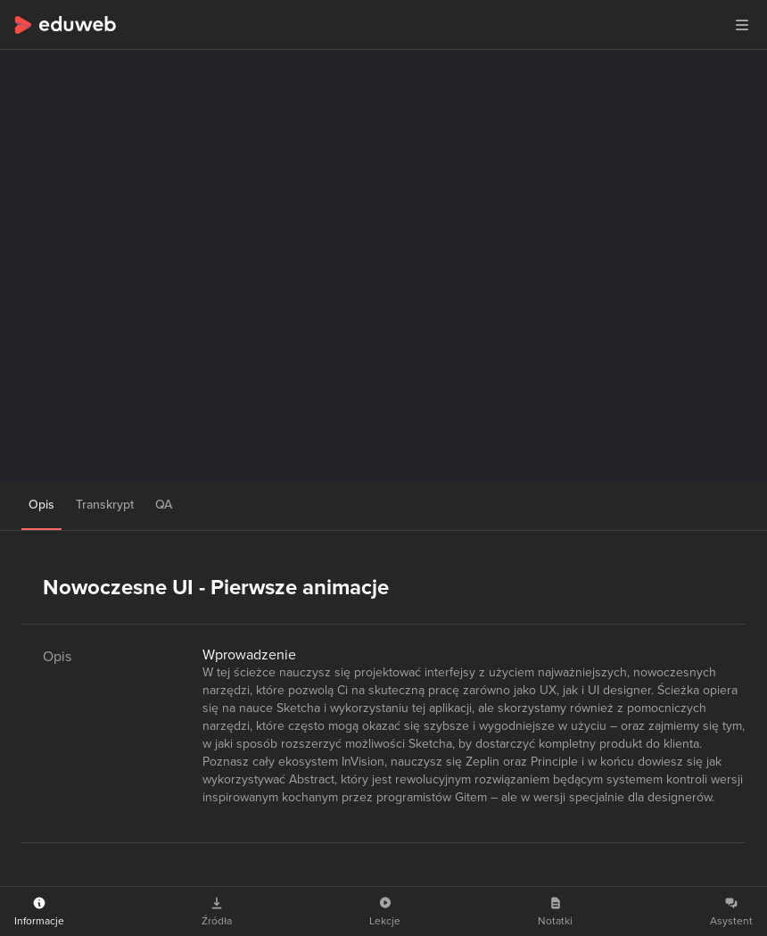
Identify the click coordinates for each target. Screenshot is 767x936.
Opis (41, 504)
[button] (742, 25)
